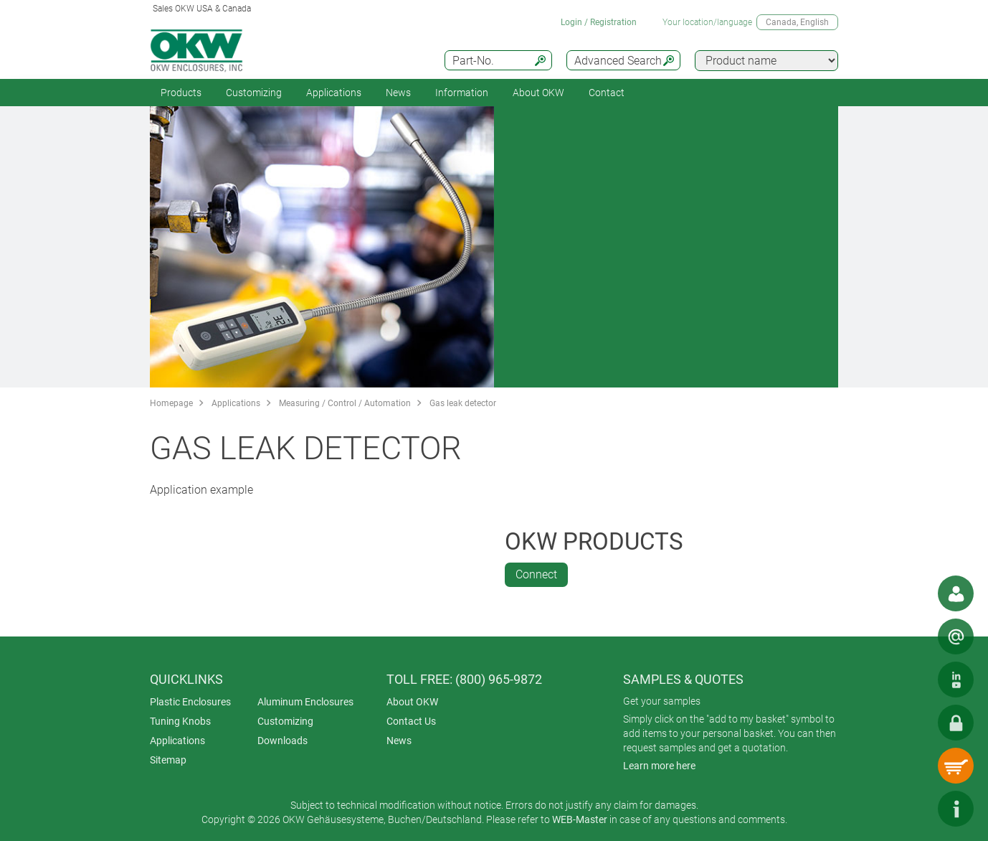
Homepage (171, 403)
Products (181, 92)
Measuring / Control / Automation (345, 403)
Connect (536, 574)
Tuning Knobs (180, 721)
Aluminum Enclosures (305, 702)
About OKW (412, 702)
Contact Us (411, 721)
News (398, 92)
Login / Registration (599, 22)
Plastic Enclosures (190, 702)
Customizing (254, 92)
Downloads (282, 740)
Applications (333, 92)
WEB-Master (579, 819)
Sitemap (168, 760)
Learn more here (659, 765)
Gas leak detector (462, 403)
